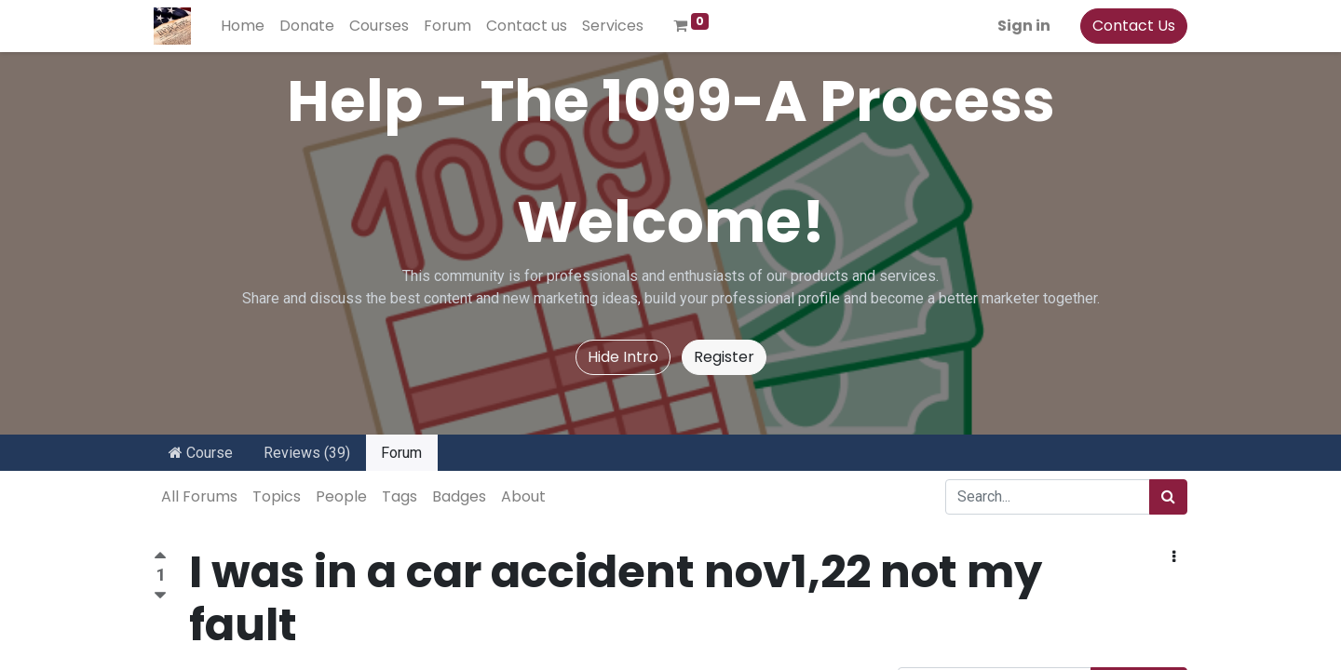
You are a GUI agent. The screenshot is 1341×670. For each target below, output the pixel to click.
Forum (401, 453)
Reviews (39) (307, 453)
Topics (276, 496)
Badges (459, 496)
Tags (399, 496)
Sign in (1023, 25)
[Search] (1168, 497)
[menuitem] (242, 26)
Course (201, 453)
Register (724, 357)
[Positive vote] (160, 558)
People (341, 496)
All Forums (199, 496)
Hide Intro (623, 357)
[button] (1173, 557)
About (523, 496)
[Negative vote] (160, 596)
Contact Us (1133, 25)
